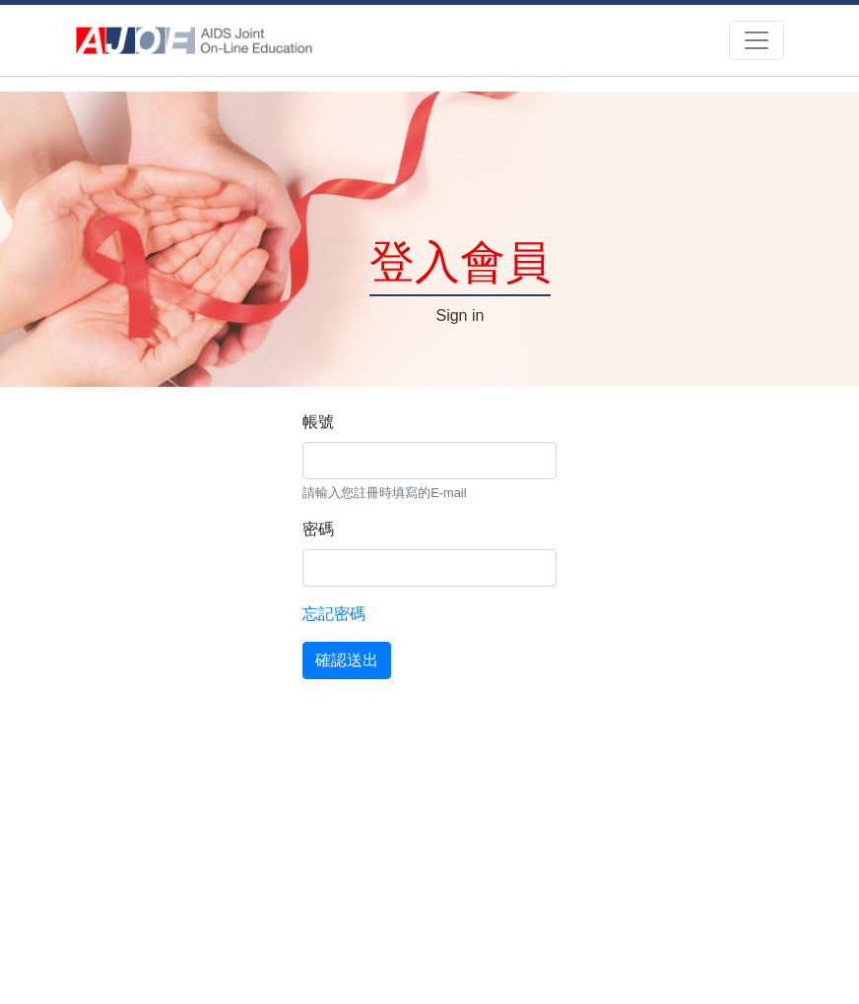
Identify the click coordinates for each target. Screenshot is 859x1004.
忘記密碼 (333, 613)
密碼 (318, 529)
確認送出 (346, 660)
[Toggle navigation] (756, 40)
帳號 (318, 421)
